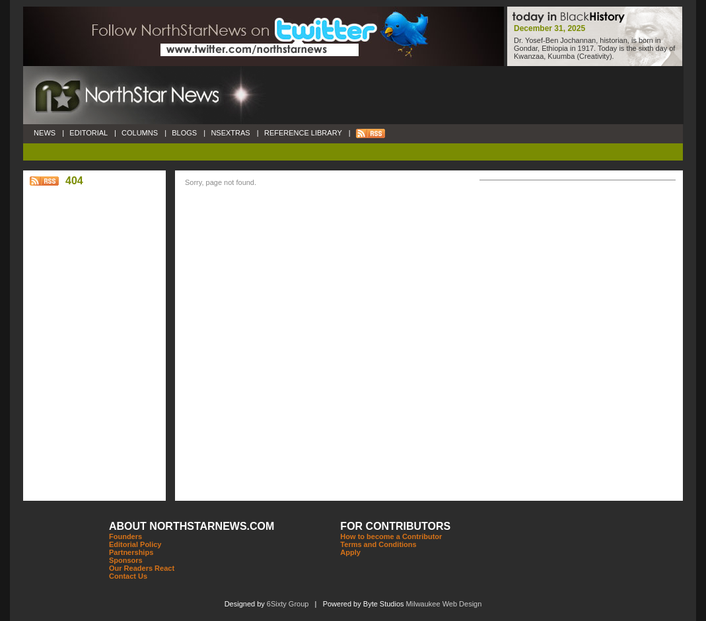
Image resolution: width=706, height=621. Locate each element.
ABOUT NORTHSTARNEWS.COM (191, 526)
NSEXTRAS (230, 133)
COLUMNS (140, 133)
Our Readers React (141, 568)
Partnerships (131, 552)
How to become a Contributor (391, 536)
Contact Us (128, 576)
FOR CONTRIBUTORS (395, 526)
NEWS (44, 133)
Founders (125, 536)
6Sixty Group (288, 604)
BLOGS (184, 133)
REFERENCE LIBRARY (303, 133)
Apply (350, 552)
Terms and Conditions (378, 544)
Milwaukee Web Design (444, 604)
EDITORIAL (88, 133)
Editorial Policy (135, 544)
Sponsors (126, 560)
